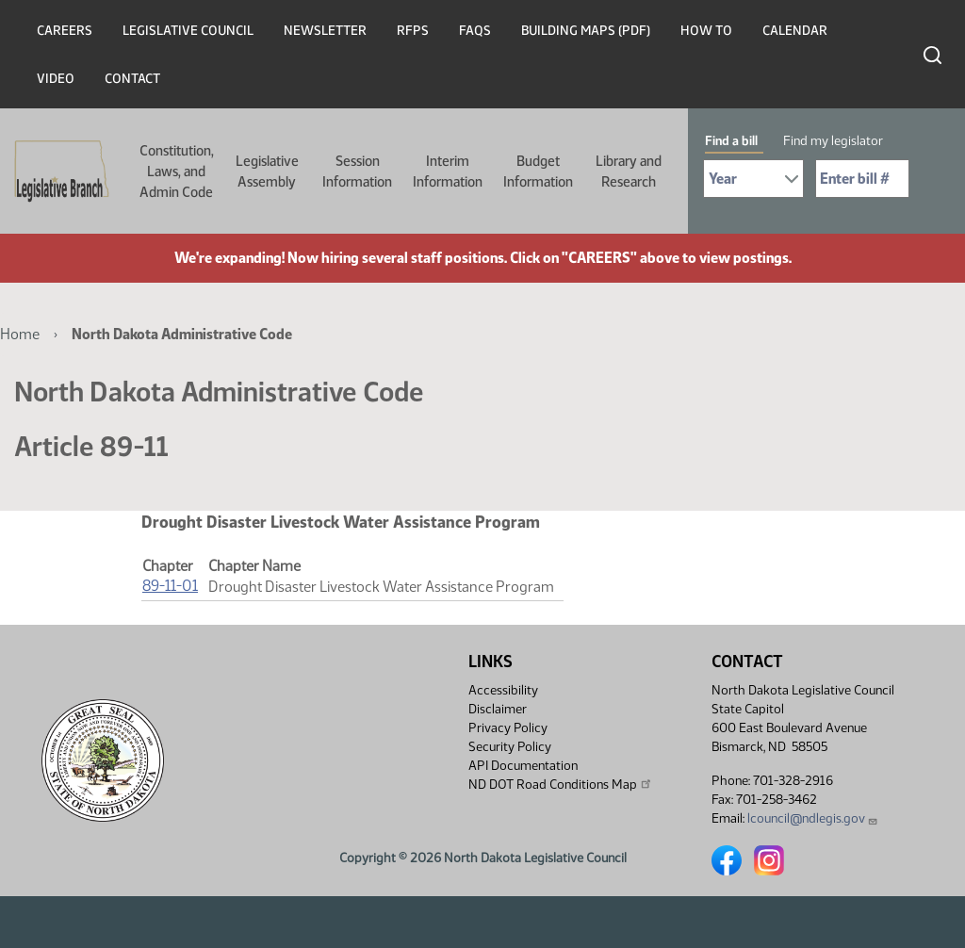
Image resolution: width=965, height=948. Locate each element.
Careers (64, 31)
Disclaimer (497, 709)
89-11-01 (170, 586)
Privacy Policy (508, 728)
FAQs (475, 31)
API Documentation (523, 766)
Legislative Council (188, 31)
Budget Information (538, 171)
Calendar (794, 31)
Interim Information (447, 171)
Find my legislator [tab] (833, 141)
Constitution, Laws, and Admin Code (176, 171)
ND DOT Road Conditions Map (560, 784)
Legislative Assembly (267, 171)
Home (20, 334)
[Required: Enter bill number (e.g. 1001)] (862, 178)
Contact (132, 79)
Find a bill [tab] (731, 141)
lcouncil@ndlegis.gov (812, 818)
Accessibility (503, 690)
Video (55, 79)
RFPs (413, 31)
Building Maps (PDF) (585, 31)
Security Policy (509, 747)
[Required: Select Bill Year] (753, 178)
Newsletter (325, 31)
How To (706, 31)
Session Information (357, 171)
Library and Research (629, 171)
